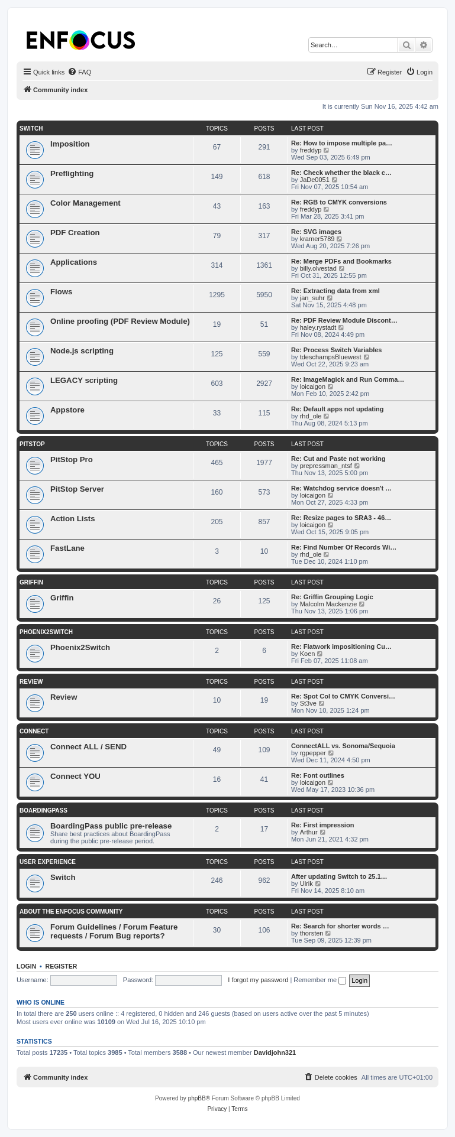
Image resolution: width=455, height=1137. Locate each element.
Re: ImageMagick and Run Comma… (347, 379)
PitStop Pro (71, 459)
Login (26, 966)
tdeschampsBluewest (331, 356)
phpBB (197, 1098)
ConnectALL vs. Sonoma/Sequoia (343, 745)
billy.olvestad (318, 268)
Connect (34, 731)
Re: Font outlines (317, 775)
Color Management (85, 203)
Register (62, 966)
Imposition (70, 143)
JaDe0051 (315, 179)
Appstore (67, 409)
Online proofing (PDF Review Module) (120, 321)
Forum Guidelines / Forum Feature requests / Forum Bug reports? (114, 931)
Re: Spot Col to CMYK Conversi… (343, 696)
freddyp (311, 150)
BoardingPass (43, 810)
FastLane (67, 548)
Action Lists (72, 518)
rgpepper (313, 752)
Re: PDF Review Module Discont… (344, 320)
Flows (61, 291)
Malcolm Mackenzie (328, 604)
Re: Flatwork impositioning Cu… (341, 646)
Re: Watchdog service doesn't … (341, 488)
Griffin (31, 582)
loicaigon (312, 386)
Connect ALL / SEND (88, 746)
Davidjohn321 (275, 1052)
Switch (31, 128)
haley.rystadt (318, 327)
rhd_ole (311, 416)
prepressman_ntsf (326, 465)
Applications (73, 262)
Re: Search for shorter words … (340, 926)
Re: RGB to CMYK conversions (339, 202)
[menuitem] (79, 72)
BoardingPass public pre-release (111, 825)
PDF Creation (75, 232)
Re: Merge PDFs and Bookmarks (341, 261)
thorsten (312, 933)
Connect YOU (75, 776)
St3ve (308, 703)
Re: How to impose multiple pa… (341, 143)
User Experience (48, 862)
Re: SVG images (316, 231)
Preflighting (71, 173)
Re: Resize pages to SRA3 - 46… (341, 517)
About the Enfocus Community (71, 911)
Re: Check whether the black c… (341, 172)
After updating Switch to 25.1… (339, 876)
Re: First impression (322, 825)
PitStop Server (77, 489)
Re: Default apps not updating (337, 408)
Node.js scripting (82, 350)
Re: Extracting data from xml (335, 290)
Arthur (309, 832)
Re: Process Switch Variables (336, 349)
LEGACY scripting (84, 380)
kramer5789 (317, 238)
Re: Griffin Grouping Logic (332, 596)
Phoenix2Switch (46, 632)
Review (31, 681)
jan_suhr (312, 297)
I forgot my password (258, 979)
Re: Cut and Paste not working (338, 458)
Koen (307, 653)
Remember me (319, 979)
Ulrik (306, 883)
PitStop (32, 444)
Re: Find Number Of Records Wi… (343, 547)
